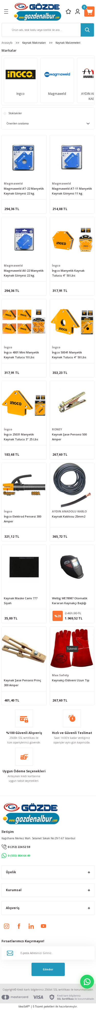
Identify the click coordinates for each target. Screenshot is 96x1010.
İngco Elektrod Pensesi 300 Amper (22, 518)
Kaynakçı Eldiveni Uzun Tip (70, 680)
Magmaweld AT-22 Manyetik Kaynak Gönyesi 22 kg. (24, 191)
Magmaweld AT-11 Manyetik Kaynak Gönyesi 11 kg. (72, 191)
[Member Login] (77, 11)
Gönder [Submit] (48, 969)
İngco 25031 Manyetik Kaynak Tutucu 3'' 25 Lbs (21, 436)
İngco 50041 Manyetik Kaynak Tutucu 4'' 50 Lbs (69, 354)
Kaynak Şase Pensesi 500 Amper (69, 436)
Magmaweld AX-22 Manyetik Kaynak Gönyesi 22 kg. (24, 273)
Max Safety (60, 675)
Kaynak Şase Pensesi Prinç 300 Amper (22, 682)
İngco (56, 265)
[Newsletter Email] (48, 953)
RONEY (57, 429)
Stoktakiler (15, 113)
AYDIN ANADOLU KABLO (69, 511)
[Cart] (89, 11)
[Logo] (37, 11)
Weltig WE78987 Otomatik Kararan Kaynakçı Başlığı (69, 600)
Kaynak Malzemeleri (68, 42)
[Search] (48, 30)
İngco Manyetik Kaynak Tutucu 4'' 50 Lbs (68, 273)
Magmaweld (13, 183)
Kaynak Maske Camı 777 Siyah (20, 600)
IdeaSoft (24, 1006)
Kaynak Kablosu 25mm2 (68, 516)
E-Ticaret (38, 1006)
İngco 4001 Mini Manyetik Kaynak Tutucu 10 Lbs (21, 354)
